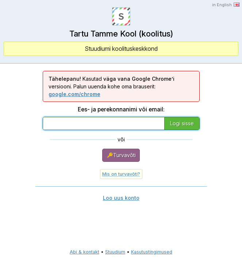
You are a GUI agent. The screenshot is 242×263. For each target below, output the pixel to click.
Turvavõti (120, 155)
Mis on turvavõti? (121, 174)
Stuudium (115, 252)
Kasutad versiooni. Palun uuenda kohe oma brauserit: (111, 86)
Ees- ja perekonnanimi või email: (121, 109)
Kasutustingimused (151, 252)
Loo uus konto (121, 198)
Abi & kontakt (84, 252)
